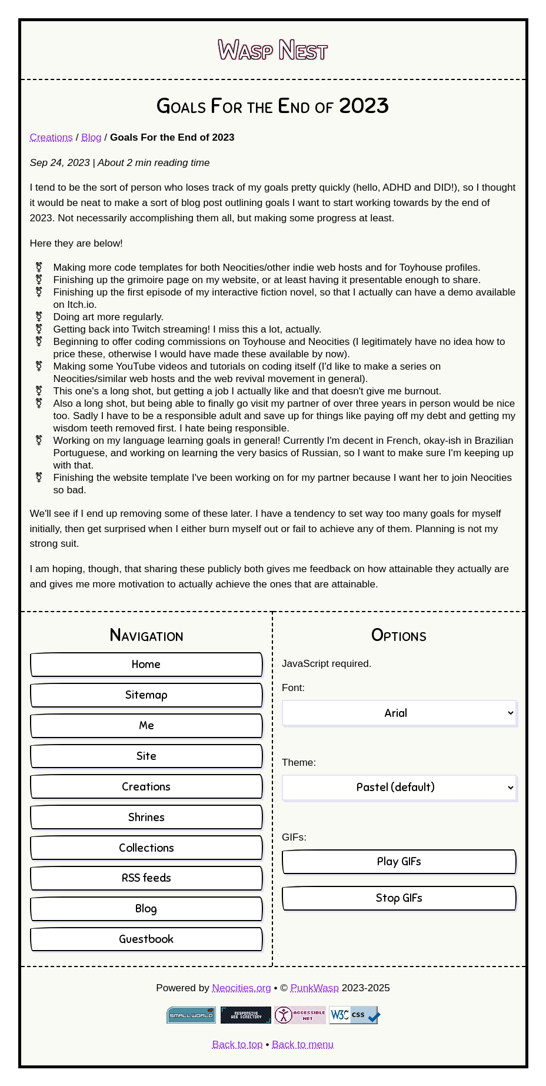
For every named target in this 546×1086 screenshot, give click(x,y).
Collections (146, 848)
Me (146, 725)
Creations (51, 137)
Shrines (146, 817)
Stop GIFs (399, 898)
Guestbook (146, 939)
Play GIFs (399, 861)
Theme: (299, 762)
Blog (91, 137)
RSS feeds (146, 878)
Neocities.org (241, 988)
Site (146, 756)
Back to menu (303, 1044)
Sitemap (146, 695)
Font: (293, 687)
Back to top (237, 1044)
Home (146, 664)
